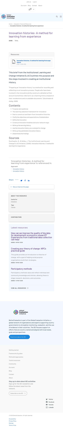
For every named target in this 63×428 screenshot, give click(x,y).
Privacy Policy (12, 421)
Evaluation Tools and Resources (22, 24)
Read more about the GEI (18, 337)
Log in (35, 2)
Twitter (51, 399)
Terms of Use (12, 425)
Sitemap (11, 423)
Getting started (13, 350)
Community (12, 364)
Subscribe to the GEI (16, 393)
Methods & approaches (16, 357)
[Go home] (17, 16)
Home (10, 24)
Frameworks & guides (15, 353)
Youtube (51, 404)
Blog (29, 5)
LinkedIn (51, 407)
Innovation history (18, 169)
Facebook (51, 402)
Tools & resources (14, 360)
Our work (23, 5)
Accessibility (12, 419)
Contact (34, 5)
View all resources (18, 288)
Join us (28, 2)
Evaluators (14, 201)
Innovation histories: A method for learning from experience (27, 26)
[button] (57, 16)
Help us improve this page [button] (20, 187)
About (40, 5)
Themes (13, 207)
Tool (16, 40)
